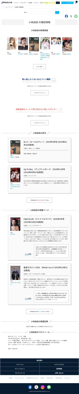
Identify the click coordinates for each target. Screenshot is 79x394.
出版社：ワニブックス (30, 176)
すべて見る (40, 66)
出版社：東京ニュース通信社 (32, 148)
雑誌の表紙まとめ (9, 7)
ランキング (36, 2)
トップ (3, 7)
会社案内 (42, 377)
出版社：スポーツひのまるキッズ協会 (34, 274)
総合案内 (39, 360)
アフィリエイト (20, 369)
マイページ (16, 2)
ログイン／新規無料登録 (67, 2)
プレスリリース (20, 373)
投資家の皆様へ (59, 377)
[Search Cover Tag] (57, 12)
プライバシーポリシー (19, 377)
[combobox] (41, 12)
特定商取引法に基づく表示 (32, 377)
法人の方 (42, 2)
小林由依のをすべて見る (40, 200)
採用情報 (59, 369)
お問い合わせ (59, 373)
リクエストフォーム (40, 93)
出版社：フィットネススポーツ (32, 225)
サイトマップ (67, 377)
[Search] (58, 3)
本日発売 (30, 2)
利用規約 (11, 377)
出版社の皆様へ (50, 377)
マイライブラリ (23, 2)
